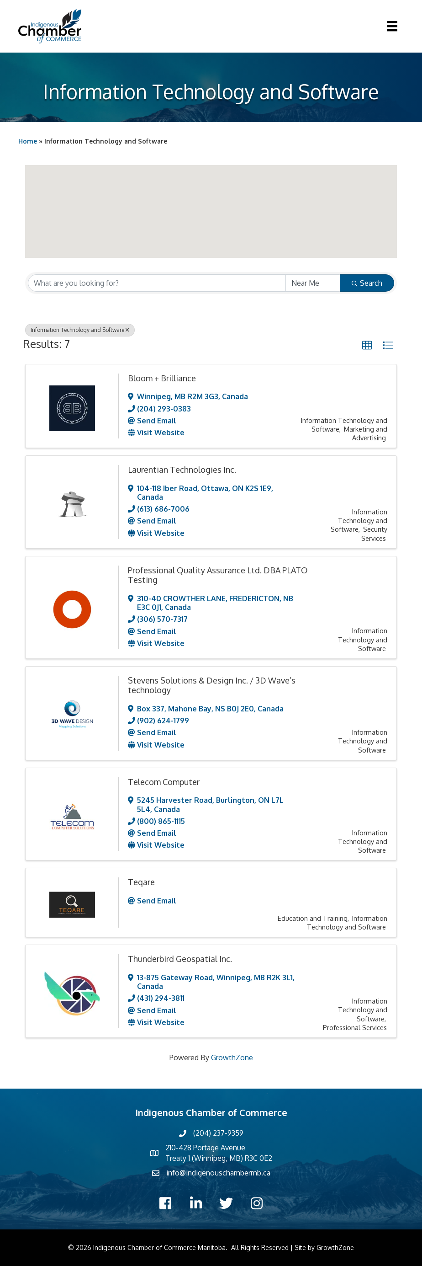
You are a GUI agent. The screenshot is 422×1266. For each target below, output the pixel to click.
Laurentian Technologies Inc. (182, 470)
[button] (126, 179)
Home (27, 141)
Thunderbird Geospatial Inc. (180, 959)
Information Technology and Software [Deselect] (80, 329)
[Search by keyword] (157, 283)
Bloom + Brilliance (162, 378)
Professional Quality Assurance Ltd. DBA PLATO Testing (218, 575)
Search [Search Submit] (367, 283)
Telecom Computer (164, 782)
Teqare (141, 882)
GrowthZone (232, 1057)
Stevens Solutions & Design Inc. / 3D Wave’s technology (211, 685)
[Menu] (392, 26)
